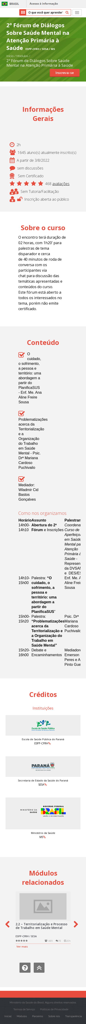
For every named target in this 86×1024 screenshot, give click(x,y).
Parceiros (37, 1016)
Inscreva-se (64, 73)
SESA (41, 784)
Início (10, 56)
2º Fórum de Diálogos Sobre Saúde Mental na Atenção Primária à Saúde (39, 63)
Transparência (73, 1016)
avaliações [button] (60, 183)
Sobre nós (54, 1016)
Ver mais (22, 946)
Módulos (23, 56)
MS (41, 837)
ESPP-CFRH (41, 743)
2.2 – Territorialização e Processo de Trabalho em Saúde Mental (41, 926)
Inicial (7, 1016)
